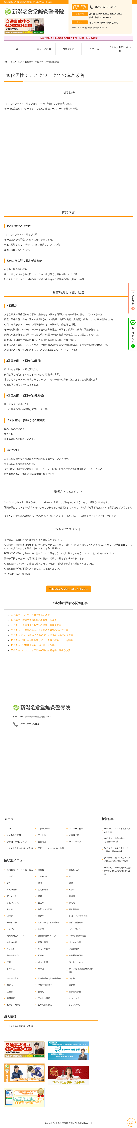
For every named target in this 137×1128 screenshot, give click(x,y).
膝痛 (9, 962)
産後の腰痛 (74, 949)
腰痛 (40, 883)
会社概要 (42, 842)
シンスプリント (76, 1005)
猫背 (40, 896)
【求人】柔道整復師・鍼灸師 (20, 848)
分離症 (10, 909)
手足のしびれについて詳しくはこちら (68, 589)
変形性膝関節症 (45, 1005)
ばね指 (72, 978)
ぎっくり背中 (44, 949)
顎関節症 (11, 998)
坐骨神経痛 (12, 942)
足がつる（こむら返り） (49, 922)
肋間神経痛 (43, 889)
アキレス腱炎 (44, 998)
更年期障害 (74, 909)
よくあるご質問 (14, 835)
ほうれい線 (43, 876)
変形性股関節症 (45, 985)
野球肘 (41, 968)
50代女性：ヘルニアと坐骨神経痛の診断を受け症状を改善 (40, 650)
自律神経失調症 (76, 955)
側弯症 (72, 903)
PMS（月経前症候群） (79, 916)
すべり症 (11, 968)
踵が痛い (42, 929)
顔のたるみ (74, 870)
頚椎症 (10, 916)
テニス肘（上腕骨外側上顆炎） (81, 970)
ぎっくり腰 (43, 962)
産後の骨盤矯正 (76, 922)
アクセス (94, 49)
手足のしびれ (16, 62)
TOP (17, 49)
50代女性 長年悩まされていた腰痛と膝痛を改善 (36, 625)
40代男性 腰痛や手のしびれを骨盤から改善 (34, 620)
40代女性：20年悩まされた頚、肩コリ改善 (33, 645)
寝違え (41, 991)
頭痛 (71, 883)
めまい (72, 889)
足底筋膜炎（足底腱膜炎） (50, 978)
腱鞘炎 (41, 916)
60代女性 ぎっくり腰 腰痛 (20, 870)
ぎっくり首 (12, 896)
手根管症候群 (13, 955)
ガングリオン (75, 929)
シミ (71, 876)
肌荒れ (41, 870)
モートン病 (12, 922)
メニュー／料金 (42, 49)
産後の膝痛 (43, 942)
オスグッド (74, 998)
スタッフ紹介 (44, 828)
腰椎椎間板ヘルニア (47, 936)
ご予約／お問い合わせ (120, 49)
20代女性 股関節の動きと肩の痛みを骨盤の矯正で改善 (39, 630)
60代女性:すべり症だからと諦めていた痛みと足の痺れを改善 (42, 635)
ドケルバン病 (75, 942)
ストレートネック (77, 962)
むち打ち (11, 929)
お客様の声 (69, 49)
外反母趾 (11, 949)
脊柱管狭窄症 (13, 978)
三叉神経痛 (12, 889)
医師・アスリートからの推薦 (51, 848)
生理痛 (10, 991)
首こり (41, 903)
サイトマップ (75, 842)
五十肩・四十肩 (14, 1005)
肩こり (10, 883)
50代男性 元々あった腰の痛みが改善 (30, 615)
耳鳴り (41, 955)
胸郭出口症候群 (45, 909)
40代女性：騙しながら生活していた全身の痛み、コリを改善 (42, 640)
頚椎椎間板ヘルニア (16, 936)
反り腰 (72, 896)
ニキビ (10, 876)
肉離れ (10, 985)
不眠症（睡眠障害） (78, 936)
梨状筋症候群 (75, 991)
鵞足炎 (72, 985)
